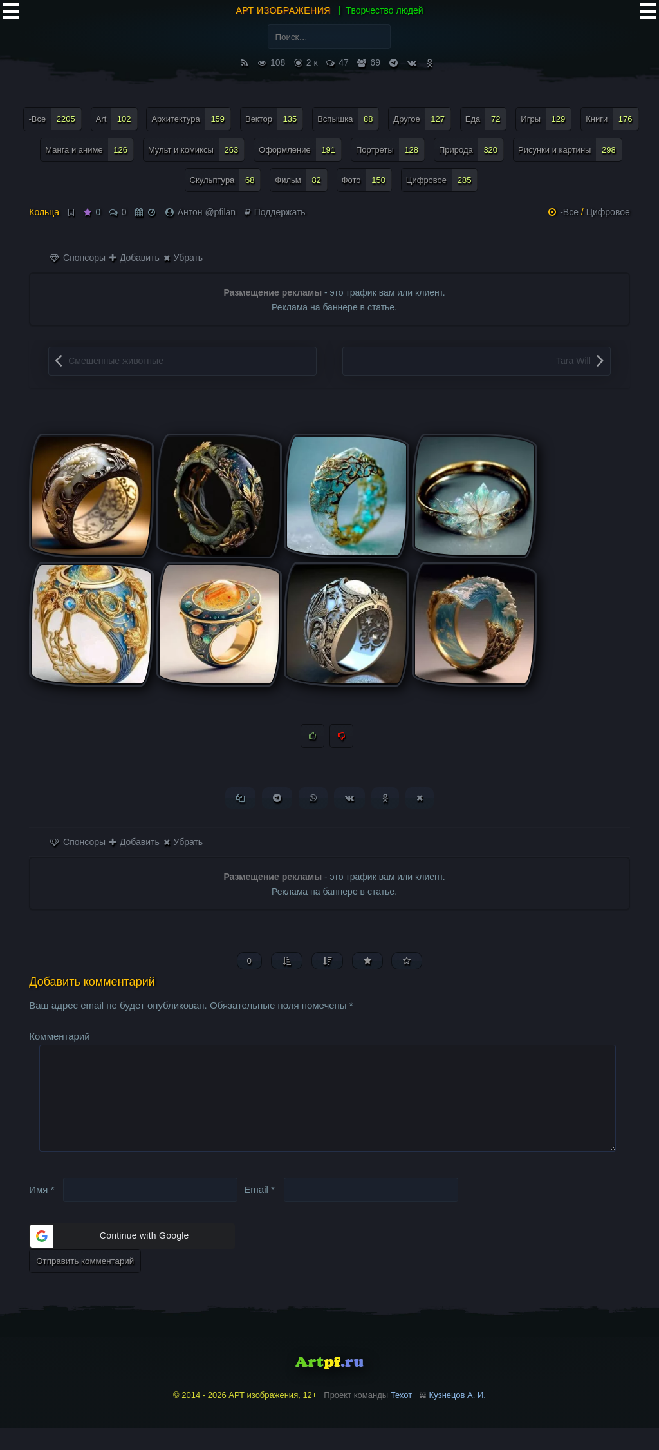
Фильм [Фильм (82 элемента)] (301, 180)
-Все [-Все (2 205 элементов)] (54, 119)
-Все (569, 212)
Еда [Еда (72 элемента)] (486, 119)
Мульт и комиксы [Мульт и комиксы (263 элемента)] (196, 149)
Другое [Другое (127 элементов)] (422, 119)
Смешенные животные (115, 361)
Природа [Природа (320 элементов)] (471, 149)
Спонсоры (78, 258)
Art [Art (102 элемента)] (117, 119)
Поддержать (275, 212)
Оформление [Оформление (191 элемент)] (300, 149)
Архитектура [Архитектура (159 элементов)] (191, 119)
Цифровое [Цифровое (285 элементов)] (442, 180)
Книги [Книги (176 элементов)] (612, 119)
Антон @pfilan (207, 212)
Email (259, 1210)
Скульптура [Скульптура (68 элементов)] (225, 180)
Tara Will (573, 361)
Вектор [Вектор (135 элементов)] (274, 119)
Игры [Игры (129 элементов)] (546, 119)
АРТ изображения (283, 10)
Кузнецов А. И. (457, 1417)
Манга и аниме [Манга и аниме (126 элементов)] (89, 149)
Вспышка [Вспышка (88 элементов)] (348, 119)
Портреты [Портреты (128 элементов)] (390, 149)
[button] (132, 1258)
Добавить (134, 258)
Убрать (183, 258)
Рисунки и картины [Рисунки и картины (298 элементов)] (570, 149)
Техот (401, 1417)
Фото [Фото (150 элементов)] (367, 180)
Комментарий (59, 1037)
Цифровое (608, 212)
